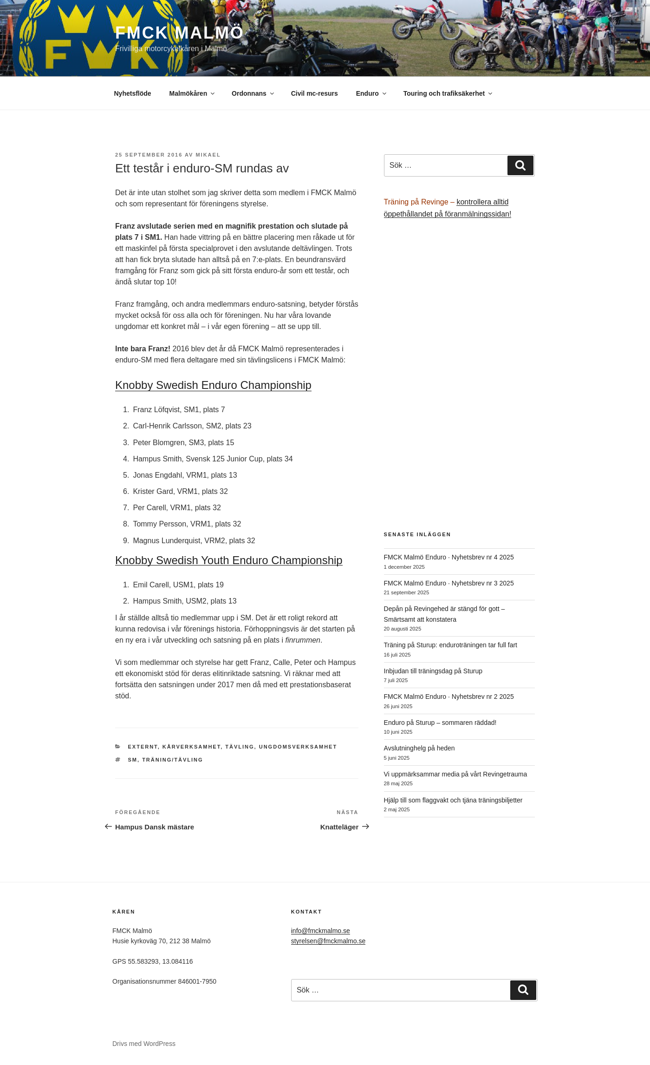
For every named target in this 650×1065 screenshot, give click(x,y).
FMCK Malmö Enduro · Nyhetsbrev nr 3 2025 (449, 583)
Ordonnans (253, 93)
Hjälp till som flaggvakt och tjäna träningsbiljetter (453, 800)
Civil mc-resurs (314, 93)
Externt (143, 746)
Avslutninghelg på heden (419, 748)
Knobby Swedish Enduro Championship (213, 385)
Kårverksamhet (191, 746)
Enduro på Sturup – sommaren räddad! (440, 722)
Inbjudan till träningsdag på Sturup (433, 671)
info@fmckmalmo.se (320, 930)
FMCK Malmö (180, 32)
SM (133, 760)
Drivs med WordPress (144, 1043)
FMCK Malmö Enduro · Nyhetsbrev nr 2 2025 (449, 696)
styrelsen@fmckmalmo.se (328, 941)
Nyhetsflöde (132, 93)
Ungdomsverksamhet (298, 746)
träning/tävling (172, 760)
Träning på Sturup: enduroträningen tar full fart (450, 645)
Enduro (372, 93)
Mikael (208, 155)
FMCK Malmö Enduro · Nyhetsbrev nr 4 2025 (449, 557)
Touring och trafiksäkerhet (448, 93)
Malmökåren (192, 93)
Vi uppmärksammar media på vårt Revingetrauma (455, 774)
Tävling (239, 746)
